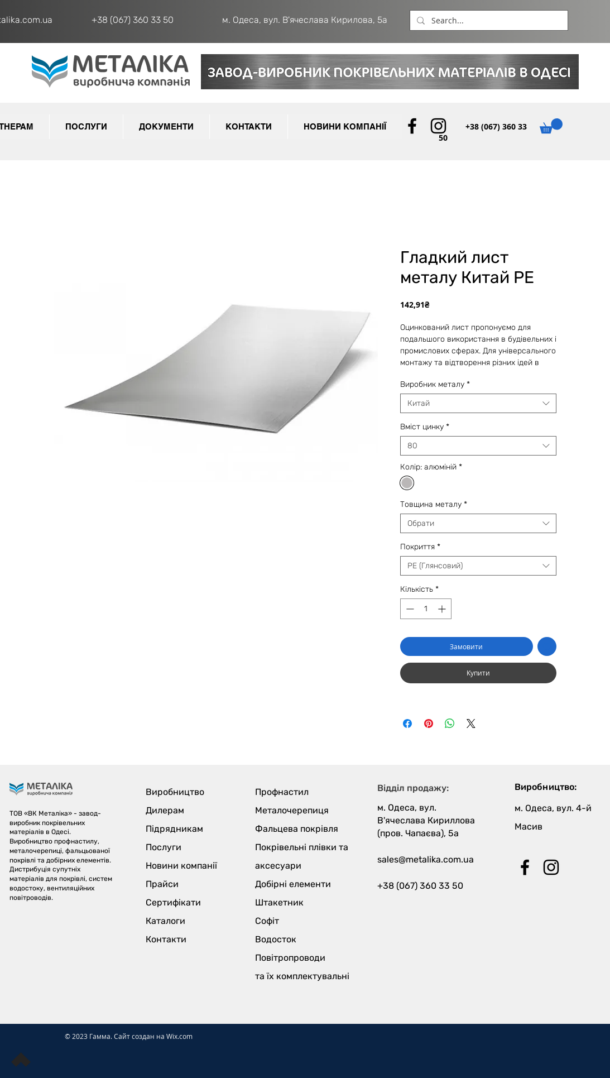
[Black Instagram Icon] (438, 126)
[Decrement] (409, 609)
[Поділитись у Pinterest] (428, 723)
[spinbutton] (426, 609)
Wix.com (179, 1036)
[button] (166, 126)
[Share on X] (471, 723)
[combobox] (478, 403)
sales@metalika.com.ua (425, 859)
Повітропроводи (290, 957)
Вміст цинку (424, 427)
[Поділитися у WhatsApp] (450, 723)
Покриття (420, 547)
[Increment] (443, 609)
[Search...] (487, 21)
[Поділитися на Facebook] (407, 723)
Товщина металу (433, 504)
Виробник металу (435, 384)
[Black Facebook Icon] (412, 126)
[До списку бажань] (546, 646)
